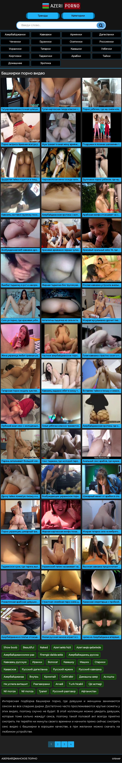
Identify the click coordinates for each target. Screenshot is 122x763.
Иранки (37, 662)
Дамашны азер (88, 677)
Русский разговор (64, 691)
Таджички (45, 56)
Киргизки (15, 56)
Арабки (76, 56)
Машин (84, 662)
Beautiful (28, 647)
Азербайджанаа (14, 677)
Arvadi (59, 684)
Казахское (10, 669)
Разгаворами (41, 684)
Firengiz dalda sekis (51, 655)
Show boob (10, 647)
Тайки (107, 56)
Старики (100, 662)
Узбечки (106, 49)
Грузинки (46, 41)
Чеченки (15, 41)
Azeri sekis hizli (62, 647)
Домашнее (15, 63)
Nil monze (10, 691)
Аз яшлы (108, 677)
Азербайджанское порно (19, 758)
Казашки (76, 49)
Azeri (61, 6)
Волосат (53, 662)
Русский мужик (63, 669)
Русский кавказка (90, 669)
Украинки (15, 49)
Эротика (45, 63)
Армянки (76, 34)
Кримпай (50, 677)
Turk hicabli (76, 684)
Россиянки (106, 41)
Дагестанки (106, 34)
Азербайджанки (15, 34)
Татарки (46, 49)
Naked (44, 647)
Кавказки (46, 34)
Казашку (68, 662)
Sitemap (116, 759)
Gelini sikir (67, 677)
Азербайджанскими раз (19, 655)
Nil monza (27, 691)
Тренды (43, 15)
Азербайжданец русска (83, 655)
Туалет (43, 691)
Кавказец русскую (15, 662)
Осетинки (76, 41)
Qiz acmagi (95, 684)
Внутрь (33, 677)
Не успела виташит (16, 684)
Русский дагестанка (34, 669)
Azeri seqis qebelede (88, 647)
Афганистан (88, 691)
